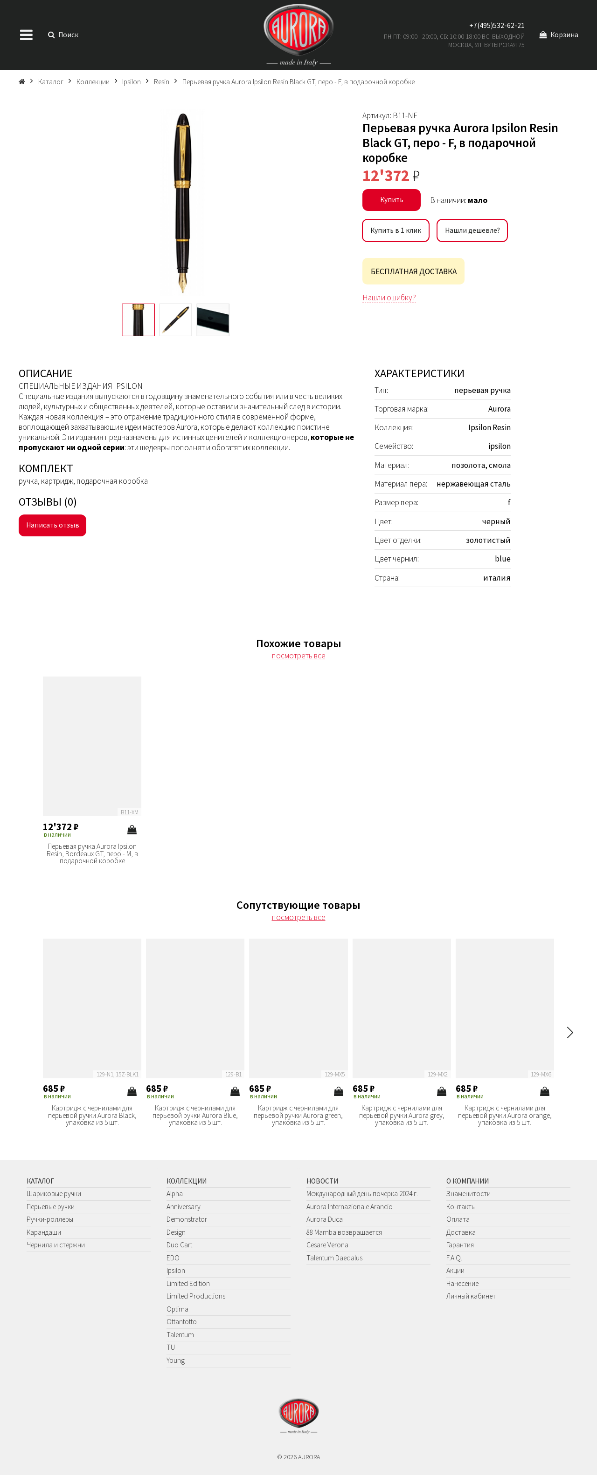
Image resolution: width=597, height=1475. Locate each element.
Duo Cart (179, 1244)
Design (176, 1232)
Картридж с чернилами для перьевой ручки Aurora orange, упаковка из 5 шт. (505, 1115)
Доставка (461, 1232)
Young (176, 1360)
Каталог (40, 1181)
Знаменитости (468, 1193)
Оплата (458, 1219)
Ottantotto (182, 1321)
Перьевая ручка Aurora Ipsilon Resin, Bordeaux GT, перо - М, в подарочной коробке (92, 854)
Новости (322, 1181)
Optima (177, 1309)
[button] (570, 1032)
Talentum (180, 1334)
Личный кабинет (471, 1296)
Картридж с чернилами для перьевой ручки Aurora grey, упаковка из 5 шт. (401, 1115)
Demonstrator (187, 1219)
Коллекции (187, 1181)
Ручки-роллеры (50, 1219)
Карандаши (44, 1232)
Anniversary (184, 1206)
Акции (455, 1270)
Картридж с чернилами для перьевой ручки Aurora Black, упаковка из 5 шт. (92, 1115)
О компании (467, 1181)
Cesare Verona (327, 1244)
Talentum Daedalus (334, 1257)
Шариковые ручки (54, 1193)
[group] (183, 202)
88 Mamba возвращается (344, 1232)
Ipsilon (176, 1270)
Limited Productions (196, 1296)
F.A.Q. (454, 1257)
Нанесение (462, 1283)
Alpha (175, 1193)
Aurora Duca (324, 1219)
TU (171, 1347)
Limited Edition (188, 1283)
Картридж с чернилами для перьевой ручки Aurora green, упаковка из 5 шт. (298, 1115)
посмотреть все (299, 655)
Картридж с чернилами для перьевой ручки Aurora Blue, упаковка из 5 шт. (195, 1115)
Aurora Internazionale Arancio (349, 1206)
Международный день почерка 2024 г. (362, 1193)
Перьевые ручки (51, 1206)
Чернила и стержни (56, 1244)
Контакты (461, 1206)
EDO (173, 1257)
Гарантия (460, 1244)
